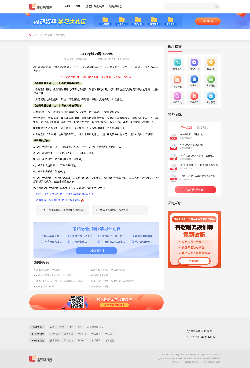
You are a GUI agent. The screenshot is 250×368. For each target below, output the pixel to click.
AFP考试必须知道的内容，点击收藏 (54, 275)
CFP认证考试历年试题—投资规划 (197, 155)
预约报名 (208, 21)
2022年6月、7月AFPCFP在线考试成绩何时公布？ (115, 281)
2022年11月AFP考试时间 (48, 269)
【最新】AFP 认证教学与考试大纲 (197, 176)
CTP (80, 327)
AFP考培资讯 (46, 34)
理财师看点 (115, 6)
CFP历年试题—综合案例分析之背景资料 (200, 165)
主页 (35, 34)
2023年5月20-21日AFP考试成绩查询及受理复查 (60, 281)
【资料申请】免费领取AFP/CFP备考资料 (56, 200)
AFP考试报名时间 (45, 286)
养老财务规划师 (95, 6)
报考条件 (54, 333)
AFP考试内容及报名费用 (115, 210)
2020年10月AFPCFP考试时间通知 (108, 269)
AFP (67, 6)
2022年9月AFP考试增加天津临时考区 (67, 210)
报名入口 (68, 333)
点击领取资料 (96, 250)
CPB (71, 327)
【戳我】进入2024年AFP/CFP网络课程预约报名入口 (63, 194)
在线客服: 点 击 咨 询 (201, 331)
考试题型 (109, 333)
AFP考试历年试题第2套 (191, 144)
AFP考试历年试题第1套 (191, 134)
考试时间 (95, 333)
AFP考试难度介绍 (99, 275)
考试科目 (82, 333)
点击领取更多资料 (195, 189)
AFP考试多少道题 (99, 286)
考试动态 (60, 34)
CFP (78, 6)
